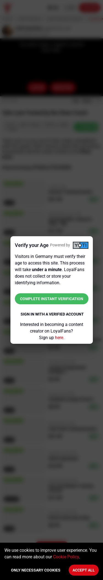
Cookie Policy (66, 556)
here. (59, 337)
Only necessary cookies (35, 570)
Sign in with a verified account (52, 314)
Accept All (84, 570)
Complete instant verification (51, 299)
